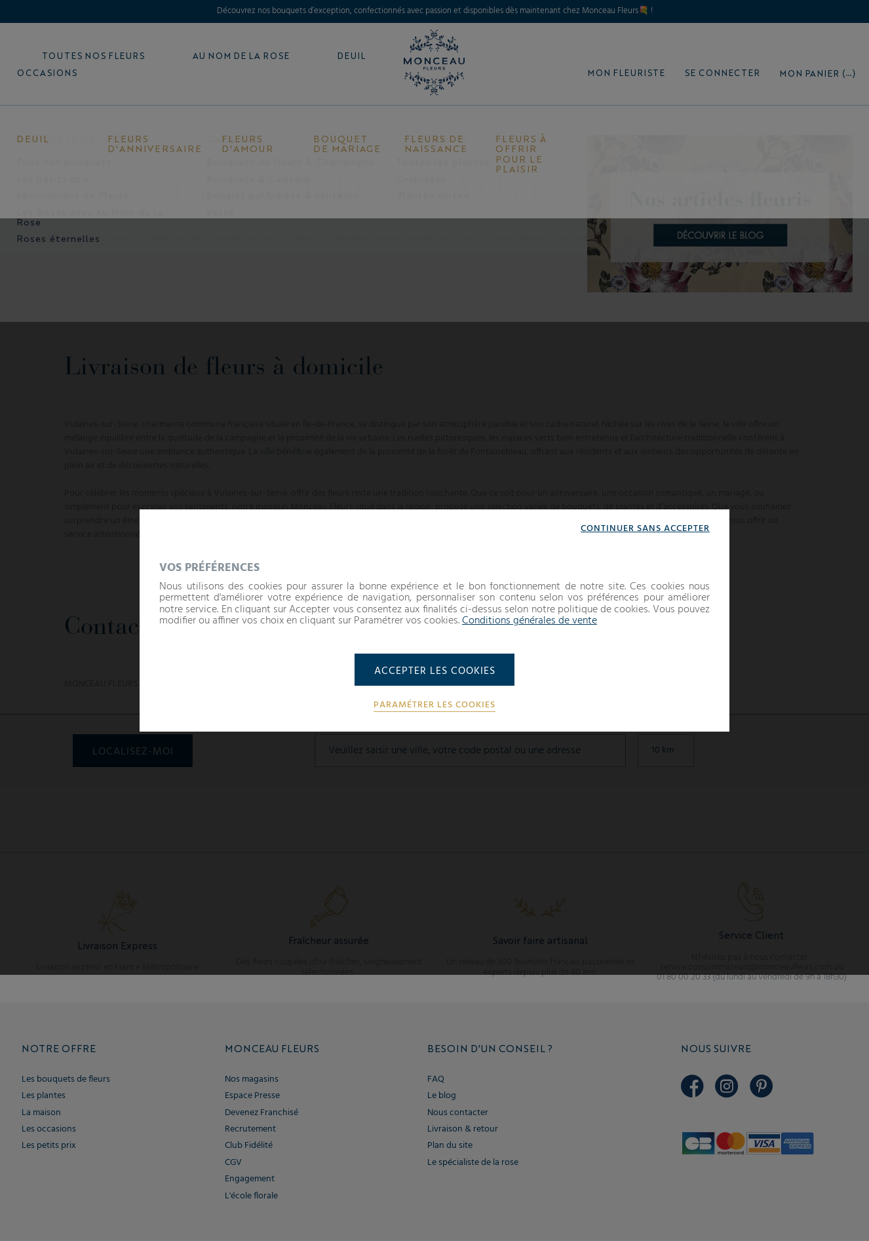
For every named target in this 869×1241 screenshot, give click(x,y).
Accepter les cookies (434, 671)
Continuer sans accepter (645, 528)
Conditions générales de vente (529, 620)
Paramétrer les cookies (434, 706)
